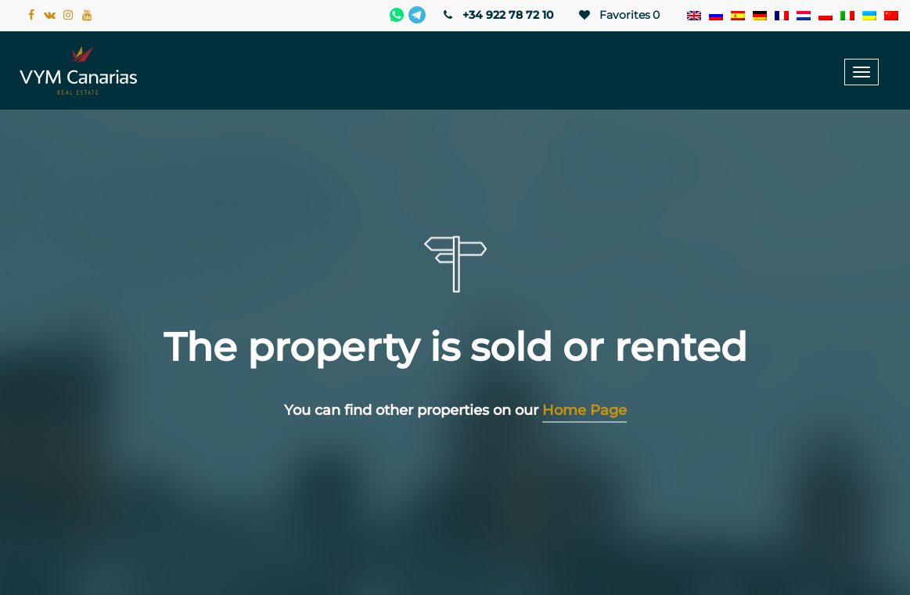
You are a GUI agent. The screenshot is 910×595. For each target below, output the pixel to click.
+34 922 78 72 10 (497, 15)
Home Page (584, 410)
